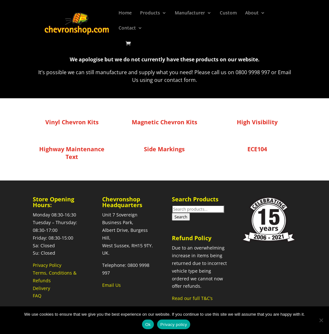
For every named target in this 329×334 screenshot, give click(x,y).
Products (150, 13)
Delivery (41, 288)
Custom (228, 13)
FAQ (37, 296)
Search (180, 217)
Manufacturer (190, 13)
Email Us (111, 285)
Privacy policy (173, 324)
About (252, 13)
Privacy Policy (47, 265)
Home (125, 13)
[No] (321, 320)
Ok (148, 324)
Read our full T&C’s (192, 298)
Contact (127, 28)
